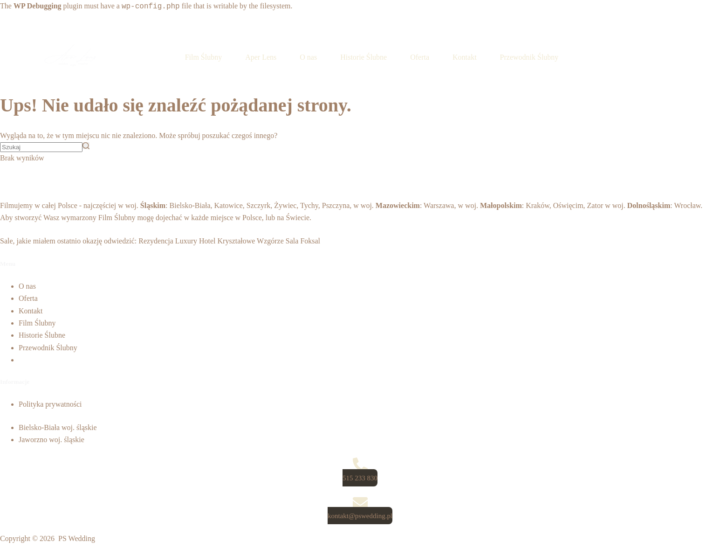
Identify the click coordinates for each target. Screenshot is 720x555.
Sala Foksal (303, 241)
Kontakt (31, 311)
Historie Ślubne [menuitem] (363, 57)
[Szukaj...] (41, 147)
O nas (27, 286)
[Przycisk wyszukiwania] (85, 145)
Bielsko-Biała (190, 205)
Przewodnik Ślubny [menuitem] (529, 57)
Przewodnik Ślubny (48, 348)
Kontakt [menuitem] (465, 57)
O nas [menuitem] (308, 57)
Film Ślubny (117, 218)
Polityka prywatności (50, 404)
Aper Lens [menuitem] (260, 57)
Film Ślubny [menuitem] (203, 57)
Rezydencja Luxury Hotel (176, 241)
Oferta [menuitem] (419, 57)
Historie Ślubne (42, 335)
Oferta (28, 298)
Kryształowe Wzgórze (251, 241)
